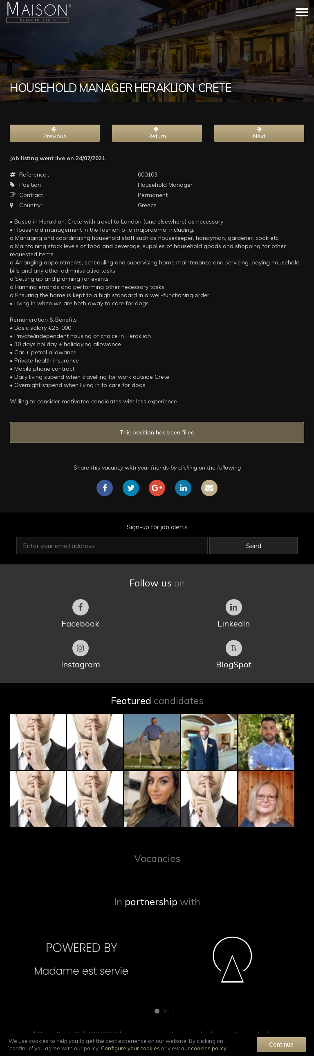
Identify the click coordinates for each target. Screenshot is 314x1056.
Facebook (80, 614)
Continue (281, 1044)
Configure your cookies (130, 1048)
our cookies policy (204, 1048)
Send (253, 545)
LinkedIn (234, 614)
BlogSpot (233, 654)
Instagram (80, 654)
